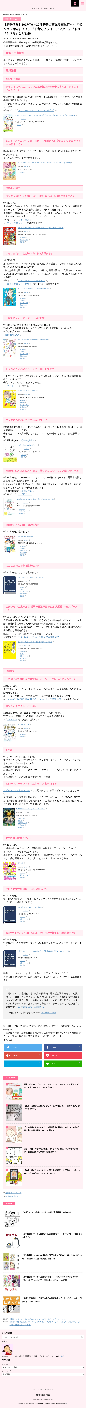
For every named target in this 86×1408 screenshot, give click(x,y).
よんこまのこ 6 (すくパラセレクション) (31, 577)
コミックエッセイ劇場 (19, 284)
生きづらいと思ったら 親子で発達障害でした (41, 637)
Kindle (20, 125)
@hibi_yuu (27, 491)
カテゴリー (6, 1364)
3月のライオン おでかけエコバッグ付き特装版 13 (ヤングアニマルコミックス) (44, 951)
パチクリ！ (13, 386)
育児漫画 (15, 1196)
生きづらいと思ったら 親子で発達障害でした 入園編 (36, 642)
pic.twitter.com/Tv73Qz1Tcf (32, 1007)
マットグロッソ (15, 223)
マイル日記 (24, 219)
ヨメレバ (24, 119)
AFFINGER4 (62, 1403)
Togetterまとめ (13, 335)
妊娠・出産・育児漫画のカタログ (43, 1399)
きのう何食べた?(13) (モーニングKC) (30, 907)
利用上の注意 (49, 1389)
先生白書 (21, 863)
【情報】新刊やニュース (13, 1193)
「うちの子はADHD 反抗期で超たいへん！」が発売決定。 (35, 699)
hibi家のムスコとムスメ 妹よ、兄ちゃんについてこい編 (36, 499)
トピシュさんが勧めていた (17, 790)
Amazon (23, 237)
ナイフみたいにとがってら (32, 280)
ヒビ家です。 (25, 494)
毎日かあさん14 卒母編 (26, 536)
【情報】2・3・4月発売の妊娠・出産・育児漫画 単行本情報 (46, 1212)
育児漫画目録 (43, 1395)
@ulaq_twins (28, 440)
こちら (61, 1356)
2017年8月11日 (49, 1012)
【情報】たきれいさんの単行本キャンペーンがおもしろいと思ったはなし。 (38, 1319)
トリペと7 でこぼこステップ (28, 390)
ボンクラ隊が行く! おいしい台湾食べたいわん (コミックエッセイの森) (41, 228)
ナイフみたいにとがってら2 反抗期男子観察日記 (34, 288)
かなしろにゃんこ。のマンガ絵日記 (37, 110)
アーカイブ (6, 1371)
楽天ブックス (25, 240)
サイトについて (37, 1389)
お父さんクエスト (24, 724)
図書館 (23, 242)
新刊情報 (8, 1196)
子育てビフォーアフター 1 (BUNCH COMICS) (33, 339)
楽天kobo (23, 305)
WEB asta (13, 719)
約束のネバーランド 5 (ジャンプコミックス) (31, 809)
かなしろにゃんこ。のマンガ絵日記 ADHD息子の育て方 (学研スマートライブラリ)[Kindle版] (46, 115)
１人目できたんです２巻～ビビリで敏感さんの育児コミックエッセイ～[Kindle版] (45, 162)
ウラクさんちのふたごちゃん (29, 445)
